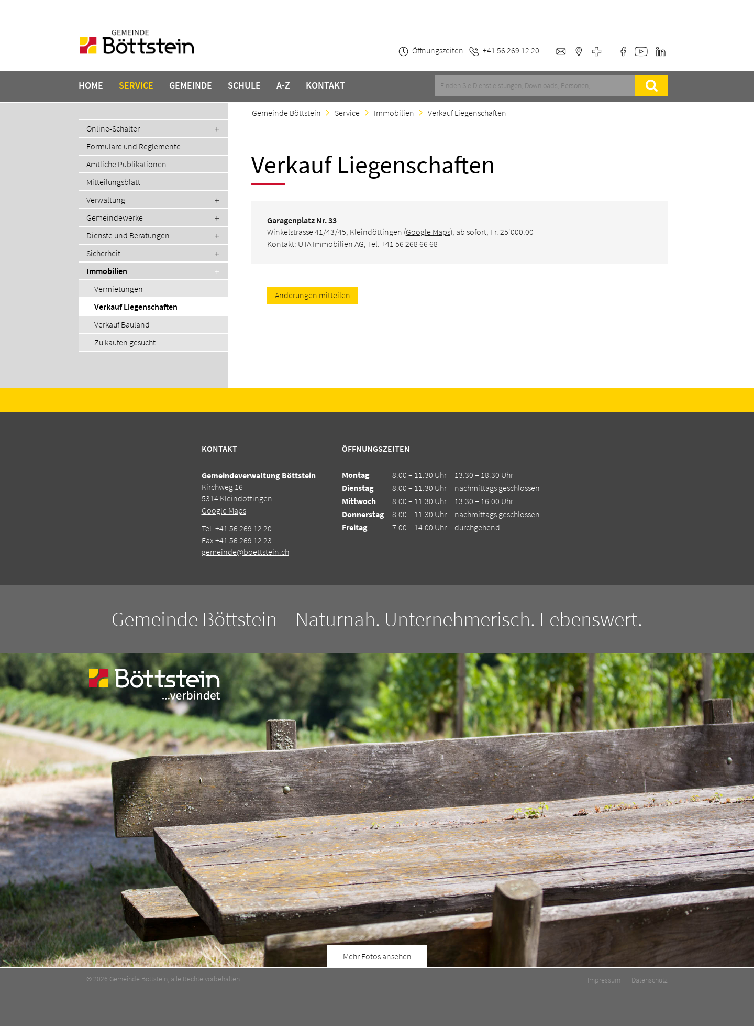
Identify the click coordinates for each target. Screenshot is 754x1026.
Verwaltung (105, 199)
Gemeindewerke (114, 217)
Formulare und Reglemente (133, 146)
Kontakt (325, 85)
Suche (651, 85)
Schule (244, 85)
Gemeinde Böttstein (286, 112)
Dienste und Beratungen (128, 235)
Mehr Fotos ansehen (377, 956)
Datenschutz (649, 980)
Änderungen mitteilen (312, 295)
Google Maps (428, 231)
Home (91, 85)
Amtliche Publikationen (126, 164)
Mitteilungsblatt (113, 182)
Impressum (603, 980)
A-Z (283, 85)
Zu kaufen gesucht (125, 342)
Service (136, 85)
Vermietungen (118, 288)
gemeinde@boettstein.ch (245, 552)
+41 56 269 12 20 (243, 528)
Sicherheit (103, 253)
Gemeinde (190, 85)
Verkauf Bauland (122, 324)
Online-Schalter (113, 128)
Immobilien (106, 271)
